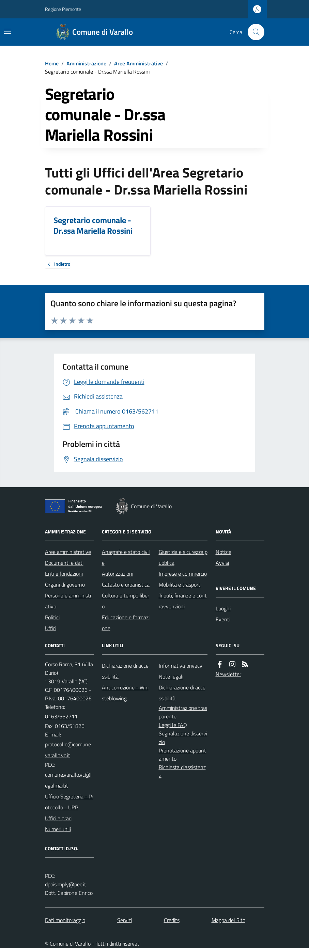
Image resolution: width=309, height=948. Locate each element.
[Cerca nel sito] (253, 32)
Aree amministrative (68, 552)
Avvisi (222, 563)
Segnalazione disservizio (183, 737)
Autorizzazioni (117, 574)
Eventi (223, 619)
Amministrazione (86, 63)
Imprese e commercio (183, 574)
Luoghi (223, 608)
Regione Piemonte (63, 9)
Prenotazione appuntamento (182, 754)
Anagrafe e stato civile (126, 557)
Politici (52, 617)
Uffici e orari (58, 818)
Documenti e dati (64, 563)
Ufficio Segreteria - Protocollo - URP (69, 801)
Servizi (124, 920)
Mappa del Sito (228, 920)
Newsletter (228, 674)
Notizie (223, 552)
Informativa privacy (180, 666)
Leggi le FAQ (173, 725)
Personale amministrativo (68, 600)
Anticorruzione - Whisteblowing (125, 692)
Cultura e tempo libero (125, 600)
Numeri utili (58, 829)
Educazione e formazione (126, 622)
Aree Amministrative (138, 63)
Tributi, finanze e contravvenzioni (183, 600)
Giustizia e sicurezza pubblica (183, 557)
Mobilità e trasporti (180, 584)
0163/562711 (61, 716)
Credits (172, 920)
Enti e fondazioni (64, 574)
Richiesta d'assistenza (182, 771)
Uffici (50, 628)
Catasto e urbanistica (126, 584)
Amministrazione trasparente (183, 712)
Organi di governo (65, 584)
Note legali (171, 676)
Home (52, 63)
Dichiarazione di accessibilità (125, 671)
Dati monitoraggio (65, 920)
